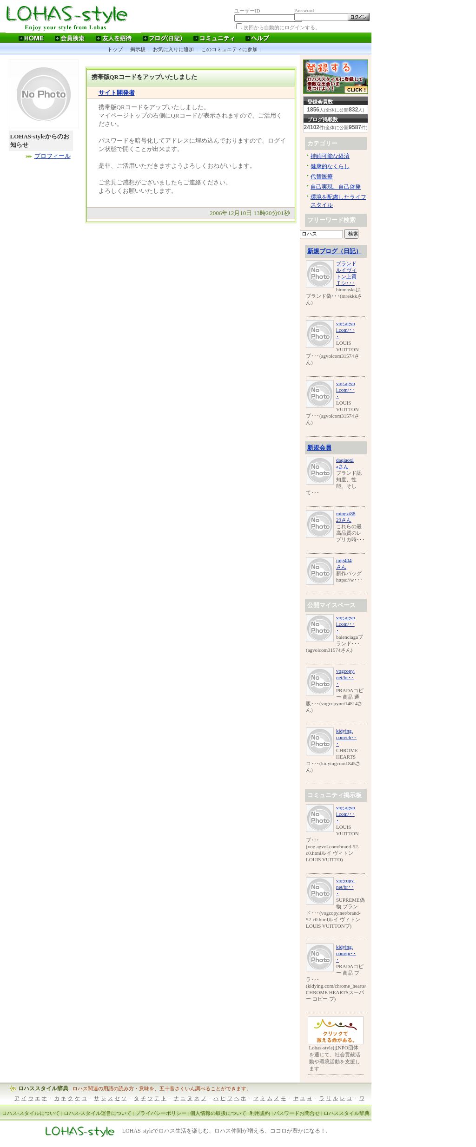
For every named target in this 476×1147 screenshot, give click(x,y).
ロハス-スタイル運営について (98, 1113)
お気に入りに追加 (173, 49)
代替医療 (322, 176)
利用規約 (260, 1113)
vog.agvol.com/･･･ (345, 330)
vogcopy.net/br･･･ (345, 677)
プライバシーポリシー (160, 1113)
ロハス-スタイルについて (31, 1113)
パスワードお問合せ (297, 1113)
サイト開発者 (117, 92)
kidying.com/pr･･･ (346, 953)
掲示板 (137, 49)
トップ (115, 49)
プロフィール (52, 155)
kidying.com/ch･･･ (346, 737)
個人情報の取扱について (218, 1113)
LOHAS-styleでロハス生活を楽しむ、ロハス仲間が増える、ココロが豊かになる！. (225, 1131)
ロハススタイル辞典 (43, 1088)
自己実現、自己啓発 (336, 187)
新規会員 (319, 447)
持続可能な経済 (330, 156)
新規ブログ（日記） (334, 251)
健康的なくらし (330, 166)
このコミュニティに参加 (229, 49)
